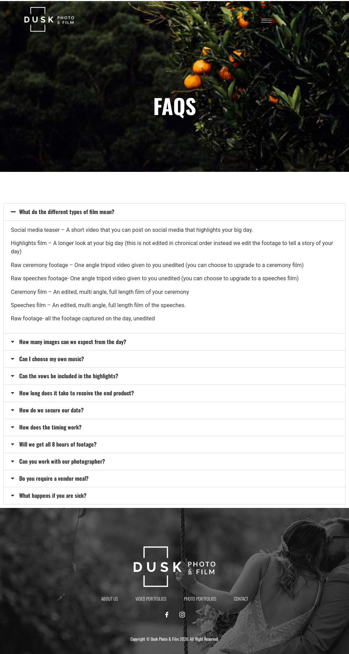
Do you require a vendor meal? (54, 478)
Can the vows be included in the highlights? (68, 376)
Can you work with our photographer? (62, 461)
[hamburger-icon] (266, 20)
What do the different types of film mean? (66, 211)
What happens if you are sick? (53, 495)
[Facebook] (167, 615)
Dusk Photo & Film (165, 639)
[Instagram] (182, 615)
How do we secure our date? (51, 410)
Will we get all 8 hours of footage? (58, 444)
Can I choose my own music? (51, 359)
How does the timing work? (50, 427)
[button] (174, 212)
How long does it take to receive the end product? (76, 393)
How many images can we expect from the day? (72, 341)
